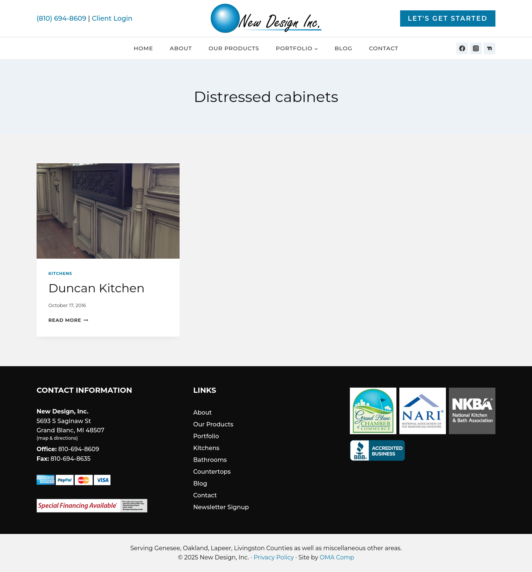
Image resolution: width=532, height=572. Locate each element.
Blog (343, 48)
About (181, 48)
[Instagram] (476, 48)
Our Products (233, 48)
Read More (68, 320)
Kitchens (60, 273)
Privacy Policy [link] (274, 557)
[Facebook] (462, 48)
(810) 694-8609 (61, 18)
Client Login (112, 18)
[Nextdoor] (489, 48)
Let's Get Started (448, 18)
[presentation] (108, 211)
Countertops (212, 471)
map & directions (57, 438)
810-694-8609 (78, 449)
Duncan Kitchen (96, 288)
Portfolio (206, 436)
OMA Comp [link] (337, 557)
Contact (384, 48)
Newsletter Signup (221, 507)
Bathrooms (210, 459)
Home (143, 48)
